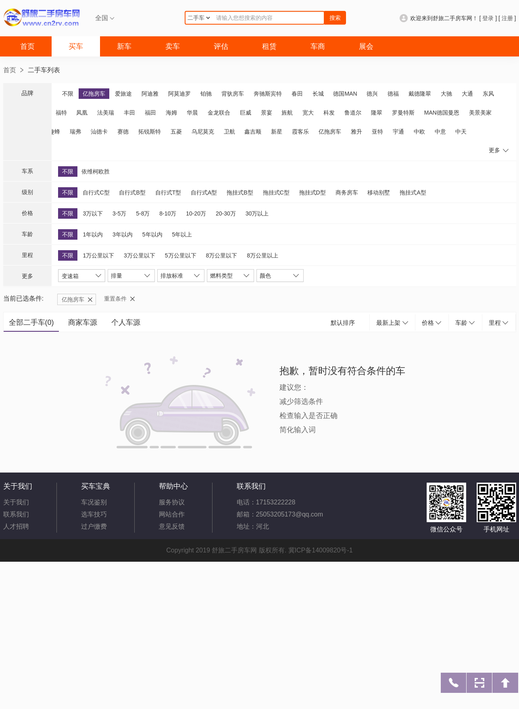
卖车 (172, 46)
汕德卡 (99, 131)
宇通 (398, 131)
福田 (150, 112)
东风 (488, 93)
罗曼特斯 (403, 112)
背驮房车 (232, 93)
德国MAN (345, 93)
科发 (329, 112)
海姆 (171, 112)
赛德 (123, 131)
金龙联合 (219, 112)
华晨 (192, 112)
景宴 (266, 112)
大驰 (446, 93)
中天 (461, 131)
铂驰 (206, 93)
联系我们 (16, 514)
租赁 (269, 46)
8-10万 (167, 213)
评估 (221, 46)
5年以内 (152, 234)
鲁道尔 (352, 112)
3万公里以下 (139, 255)
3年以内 (123, 234)
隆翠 (376, 112)
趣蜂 (54, 131)
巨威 (245, 112)
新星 (276, 131)
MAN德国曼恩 (441, 112)
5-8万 (143, 213)
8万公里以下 (221, 255)
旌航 (287, 112)
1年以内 (93, 234)
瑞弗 (75, 131)
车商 (318, 46)
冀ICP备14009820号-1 (320, 550)
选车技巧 (94, 514)
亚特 (377, 131)
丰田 (129, 112)
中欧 (419, 131)
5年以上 (182, 234)
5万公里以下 (180, 255)
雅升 (356, 131)
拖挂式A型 (413, 192)
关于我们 (16, 502)
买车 (76, 46)
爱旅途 (123, 93)
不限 (67, 93)
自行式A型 (204, 192)
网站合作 (172, 514)
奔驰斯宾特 (268, 93)
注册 (507, 18)
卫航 (229, 131)
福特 (61, 112)
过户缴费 (94, 526)
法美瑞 (105, 112)
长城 (318, 93)
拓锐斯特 (149, 131)
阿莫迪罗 (179, 93)
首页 (27, 46)
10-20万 (196, 213)
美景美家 (480, 112)
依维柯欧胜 (95, 171)
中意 (440, 131)
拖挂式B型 (240, 192)
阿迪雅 (150, 93)
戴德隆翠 (420, 93)
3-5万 (119, 213)
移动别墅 (378, 192)
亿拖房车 (94, 93)
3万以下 (93, 213)
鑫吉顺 (252, 131)
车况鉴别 (94, 502)
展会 (366, 46)
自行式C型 (96, 192)
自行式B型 (132, 192)
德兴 (372, 93)
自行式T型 (168, 192)
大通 (467, 93)
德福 (393, 93)
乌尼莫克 (203, 131)
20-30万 (226, 213)
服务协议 (172, 502)
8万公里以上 (262, 255)
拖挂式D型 (312, 192)
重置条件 (115, 298)
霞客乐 (300, 131)
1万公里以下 (98, 255)
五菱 (176, 131)
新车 (124, 46)
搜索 (335, 18)
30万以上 (257, 213)
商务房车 (347, 192)
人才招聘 (16, 526)
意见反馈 (172, 526)
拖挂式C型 (276, 192)
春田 (297, 93)
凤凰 (82, 112)
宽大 (308, 112)
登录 (488, 18)
